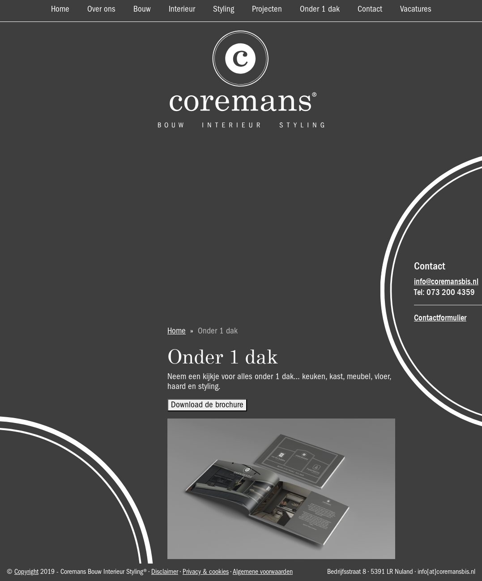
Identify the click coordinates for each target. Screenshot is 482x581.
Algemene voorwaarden (263, 572)
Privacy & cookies (206, 572)
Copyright (26, 572)
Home (60, 9)
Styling (223, 9)
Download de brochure (207, 405)
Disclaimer (164, 572)
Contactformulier (440, 317)
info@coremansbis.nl (446, 281)
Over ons (101, 9)
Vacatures (415, 9)
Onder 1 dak (320, 9)
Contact (370, 9)
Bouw (142, 9)
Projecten (267, 9)
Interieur (182, 9)
